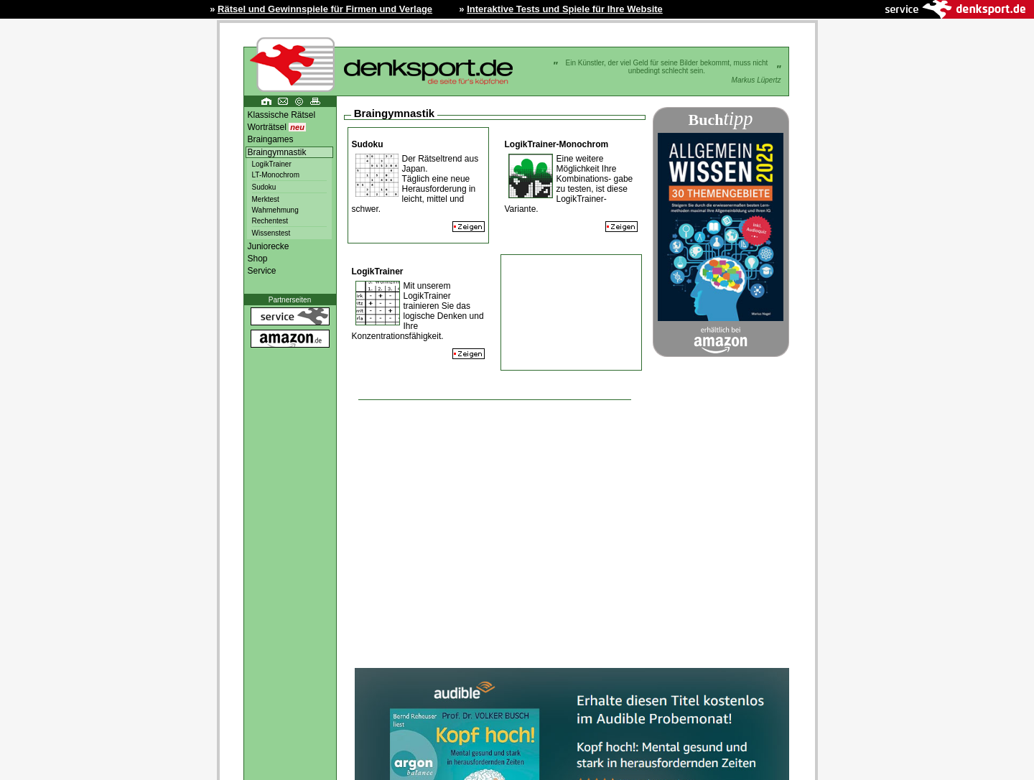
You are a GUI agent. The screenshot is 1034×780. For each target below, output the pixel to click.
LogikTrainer (272, 164)
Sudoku (264, 187)
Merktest (265, 199)
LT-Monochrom (276, 175)
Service (262, 271)
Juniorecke (268, 246)
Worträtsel (277, 127)
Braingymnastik (277, 152)
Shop (258, 259)
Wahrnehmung (275, 210)
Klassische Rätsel (282, 115)
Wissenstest (271, 233)
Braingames (271, 139)
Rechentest (270, 221)
